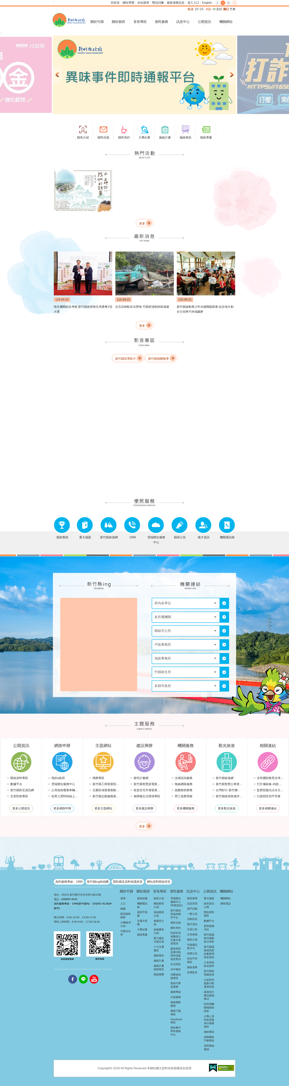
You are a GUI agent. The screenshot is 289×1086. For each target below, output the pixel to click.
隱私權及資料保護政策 (127, 881)
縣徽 (123, 908)
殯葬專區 (98, 778)
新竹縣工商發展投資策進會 (106, 784)
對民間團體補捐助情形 (209, 1008)
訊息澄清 (192, 903)
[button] (144, 75)
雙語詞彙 (158, 2)
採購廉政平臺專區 (209, 1039)
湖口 (226, 9)
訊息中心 (183, 22)
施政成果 (192, 967)
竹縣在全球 (125, 933)
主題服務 (175, 997)
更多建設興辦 (144, 808)
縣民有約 (175, 927)
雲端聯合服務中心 (63, 784)
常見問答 (175, 964)
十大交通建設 (159, 948)
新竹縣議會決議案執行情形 (209, 938)
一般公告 (192, 913)
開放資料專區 (19, 778)
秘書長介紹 (159, 922)
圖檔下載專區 (175, 1012)
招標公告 (192, 953)
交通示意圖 (142, 922)
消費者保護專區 (175, 976)
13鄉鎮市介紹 (125, 924)
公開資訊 (204, 22)
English (207, 2)
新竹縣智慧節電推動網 (147, 784)
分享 (234, 3)
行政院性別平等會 (269, 796)
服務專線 (175, 991)
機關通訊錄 (142, 905)
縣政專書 (142, 934)
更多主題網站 (103, 808)
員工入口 (193, 2)
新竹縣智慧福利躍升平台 (175, 914)
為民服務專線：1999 (69, 881)
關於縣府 (118, 22)
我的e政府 (58, 778)
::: (53, 1)
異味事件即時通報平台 (175, 1031)
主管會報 (192, 934)
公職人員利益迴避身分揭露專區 (209, 1021)
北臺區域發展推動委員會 (106, 790)
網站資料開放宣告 (158, 881)
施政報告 (159, 955)
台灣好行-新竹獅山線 (229, 790)
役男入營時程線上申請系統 (65, 796)
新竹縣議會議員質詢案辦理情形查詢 (209, 952)
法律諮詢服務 (183, 778)
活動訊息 (192, 918)
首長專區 (140, 22)
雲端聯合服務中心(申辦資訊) (176, 902)
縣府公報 (192, 939)
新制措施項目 (209, 927)
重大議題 (209, 898)
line (83, 975)
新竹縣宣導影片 (125, 358)
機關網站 (226, 22)
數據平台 (16, 784)
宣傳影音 (192, 972)
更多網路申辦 (62, 808)
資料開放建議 (209, 1047)
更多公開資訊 (21, 808)
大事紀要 (142, 929)
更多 (142, 223)
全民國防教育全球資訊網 (270, 778)
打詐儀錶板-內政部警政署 (270, 784)
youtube (94, 975)
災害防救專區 (19, 796)
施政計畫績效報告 (159, 967)
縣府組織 (142, 898)
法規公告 (192, 929)
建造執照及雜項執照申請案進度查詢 (175, 954)
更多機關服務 (185, 808)
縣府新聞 (192, 898)
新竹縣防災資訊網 (22, 790)
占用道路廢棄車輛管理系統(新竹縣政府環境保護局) (65, 790)
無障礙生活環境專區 (147, 796)
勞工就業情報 (183, 796)
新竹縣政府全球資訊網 (69, 20)
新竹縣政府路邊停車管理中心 (229, 796)
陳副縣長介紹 (159, 905)
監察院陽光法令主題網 (270, 790)
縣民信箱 (175, 922)
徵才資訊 (192, 924)
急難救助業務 (183, 790)
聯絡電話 (225, 903)
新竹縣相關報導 (158, 358)
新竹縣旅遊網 (225, 778)
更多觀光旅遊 (227, 808)
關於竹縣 (97, 22)
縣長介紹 (159, 898)
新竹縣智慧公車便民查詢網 (229, 784)
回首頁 (115, 2)
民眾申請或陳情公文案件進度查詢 (175, 938)
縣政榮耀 (159, 974)
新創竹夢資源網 (175, 985)
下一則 (231, 74)
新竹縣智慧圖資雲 (209, 973)
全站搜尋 (143, 2)
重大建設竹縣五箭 (159, 940)
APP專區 (175, 969)
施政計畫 (159, 960)
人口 (123, 903)
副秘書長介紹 (159, 931)
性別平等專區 (192, 960)
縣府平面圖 (142, 914)
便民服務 (161, 22)
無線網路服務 (183, 784)
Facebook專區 (176, 1021)
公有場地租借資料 (209, 964)
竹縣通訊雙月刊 (192, 946)
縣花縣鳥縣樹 (125, 915)
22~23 (199, 9)
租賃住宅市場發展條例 (147, 790)
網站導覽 (128, 2)
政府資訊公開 (209, 905)
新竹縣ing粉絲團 (98, 881)
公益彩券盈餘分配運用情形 (209, 983)
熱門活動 (192, 908)
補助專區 (209, 1031)
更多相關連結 (268, 808)
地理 (123, 898)
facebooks (72, 975)
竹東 (233, 9)
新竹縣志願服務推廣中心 (106, 796)
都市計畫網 (141, 778)
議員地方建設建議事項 (209, 995)
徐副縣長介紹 (159, 914)
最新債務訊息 (175, 2)
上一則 (57, 74)
